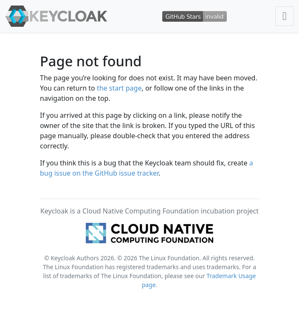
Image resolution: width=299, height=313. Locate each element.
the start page (119, 88)
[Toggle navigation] (284, 16)
